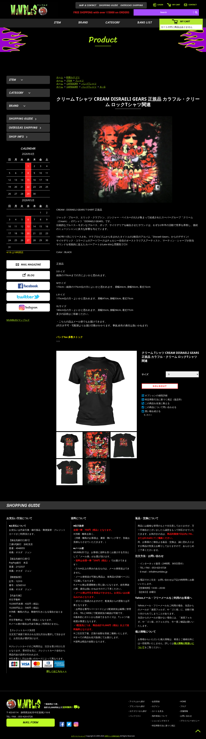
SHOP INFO (16, 136)
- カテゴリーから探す (137, 711)
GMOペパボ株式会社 (112, 736)
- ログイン (155, 706)
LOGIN (158, 4)
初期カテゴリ (73, 77)
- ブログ (182, 706)
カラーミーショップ (78, 736)
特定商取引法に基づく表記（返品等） (164, 399)
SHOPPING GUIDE (108, 5)
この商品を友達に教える (157, 403)
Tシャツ (79, 80)
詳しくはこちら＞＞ (57, 671)
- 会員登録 (155, 701)
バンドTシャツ (88, 83)
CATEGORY (112, 22)
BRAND (83, 22)
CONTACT (190, 4)
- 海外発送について (159, 716)
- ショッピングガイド (160, 720)
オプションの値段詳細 (156, 395)
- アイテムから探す (136, 701)
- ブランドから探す (136, 706)
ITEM (57, 22)
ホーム (59, 77)
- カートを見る (157, 711)
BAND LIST (144, 22)
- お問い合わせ (185, 716)
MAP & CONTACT (87, 5)
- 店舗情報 (183, 711)
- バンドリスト (134, 716)
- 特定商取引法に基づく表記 (163, 725)
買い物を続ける (153, 411)
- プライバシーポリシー (189, 720)
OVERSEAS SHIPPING (131, 5)
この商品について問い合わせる (160, 407)
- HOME (182, 701)
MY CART (173, 4)
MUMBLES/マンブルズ (17, 319)
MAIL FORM (30, 722)
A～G (102, 86)
